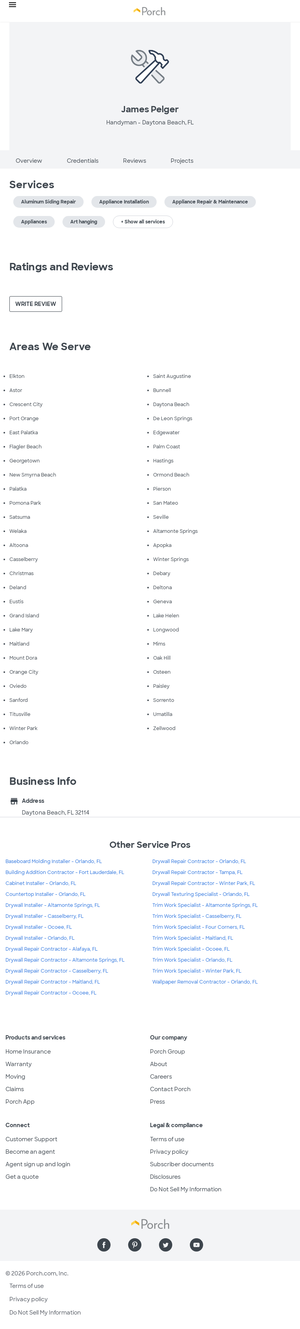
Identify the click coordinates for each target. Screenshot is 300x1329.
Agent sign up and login (37, 1164)
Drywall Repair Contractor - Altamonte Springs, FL (65, 960)
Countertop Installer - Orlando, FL (45, 894)
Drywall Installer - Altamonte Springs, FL (52, 905)
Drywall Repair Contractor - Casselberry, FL (56, 971)
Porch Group (167, 1051)
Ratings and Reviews (61, 266)
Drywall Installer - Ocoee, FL (38, 927)
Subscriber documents (182, 1164)
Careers (161, 1076)
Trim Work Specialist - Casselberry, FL (196, 916)
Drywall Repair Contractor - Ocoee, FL (50, 993)
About (158, 1064)
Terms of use (167, 1139)
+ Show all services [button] (143, 222)
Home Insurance (28, 1051)
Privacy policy (169, 1151)
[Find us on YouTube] (196, 1245)
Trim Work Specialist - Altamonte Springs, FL (205, 905)
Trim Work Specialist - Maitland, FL (192, 938)
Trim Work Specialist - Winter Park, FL (196, 971)
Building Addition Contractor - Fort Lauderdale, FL (64, 872)
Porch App (20, 1101)
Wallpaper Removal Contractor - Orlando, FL (205, 982)
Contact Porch (170, 1089)
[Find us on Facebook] (104, 1245)
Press (157, 1101)
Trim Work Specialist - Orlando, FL (192, 960)
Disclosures (165, 1176)
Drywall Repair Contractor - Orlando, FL (199, 861)
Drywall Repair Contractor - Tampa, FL (197, 872)
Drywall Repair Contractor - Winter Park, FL (203, 883)
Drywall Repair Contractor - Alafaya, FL (51, 949)
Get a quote (22, 1176)
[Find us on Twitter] (165, 1245)
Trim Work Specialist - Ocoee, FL (191, 949)
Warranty (18, 1064)
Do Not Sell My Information (185, 1189)
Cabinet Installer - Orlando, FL (40, 883)
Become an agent (30, 1151)
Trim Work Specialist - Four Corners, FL (198, 927)
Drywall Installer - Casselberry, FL (44, 916)
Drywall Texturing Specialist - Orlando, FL (201, 894)
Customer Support (31, 1139)
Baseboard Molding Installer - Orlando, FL (53, 861)
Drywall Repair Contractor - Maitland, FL (52, 982)
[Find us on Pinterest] (134, 1245)
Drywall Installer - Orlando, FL (40, 938)
